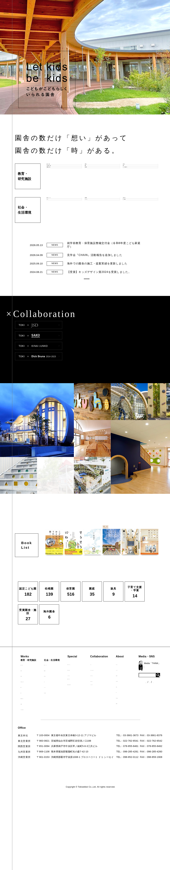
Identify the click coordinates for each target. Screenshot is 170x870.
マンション (56, 695)
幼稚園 (26, 678)
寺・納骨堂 (56, 701)
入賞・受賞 (141, 689)
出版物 (139, 695)
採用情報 (140, 711)
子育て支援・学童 (32, 690)
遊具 (25, 701)
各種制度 (28, 750)
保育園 (26, 684)
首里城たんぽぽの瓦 (88, 692)
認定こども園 (30, 673)
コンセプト (141, 678)
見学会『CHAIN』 (88, 672)
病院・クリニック (60, 673)
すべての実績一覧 (32, 717)
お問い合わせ (142, 706)
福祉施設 (55, 678)
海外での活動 (85, 678)
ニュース (28, 744)
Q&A (138, 700)
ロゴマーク (141, 672)
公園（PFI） (57, 684)
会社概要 (140, 684)
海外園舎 (28, 712)
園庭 (25, 695)
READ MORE (86, 284)
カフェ (53, 690)
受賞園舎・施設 (31, 706)
